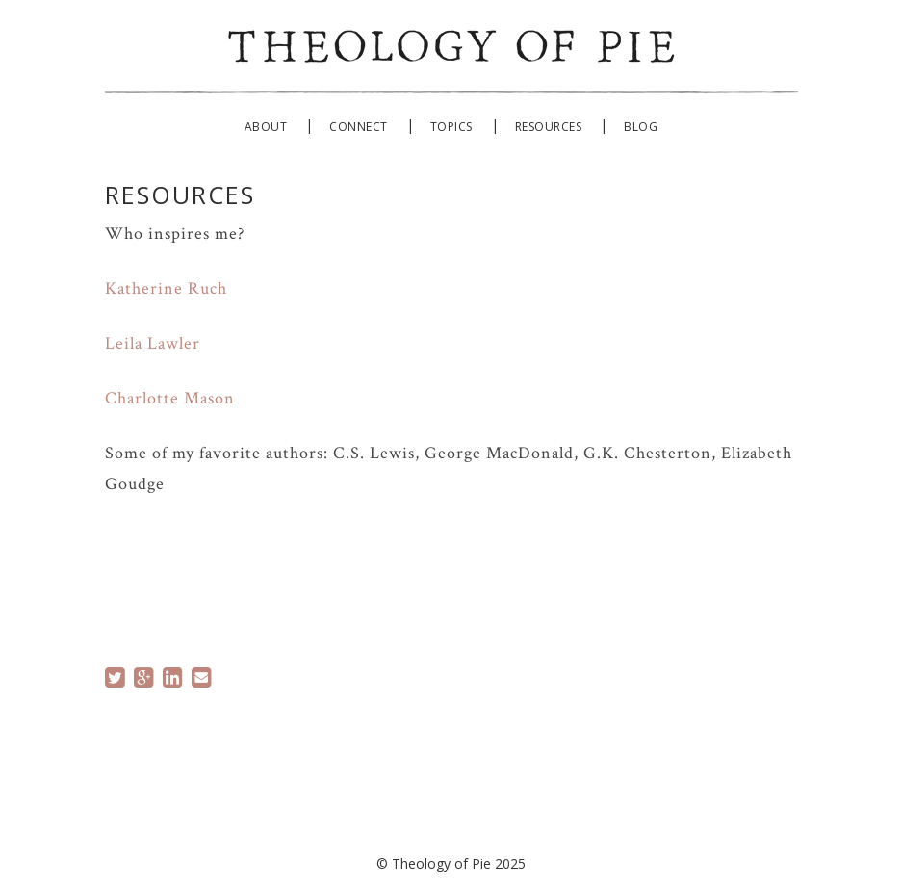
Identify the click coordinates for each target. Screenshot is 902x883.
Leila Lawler (152, 343)
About (266, 126)
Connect (358, 126)
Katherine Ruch (166, 288)
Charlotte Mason (170, 398)
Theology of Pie (451, 42)
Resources (548, 126)
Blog (640, 126)
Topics (451, 126)
